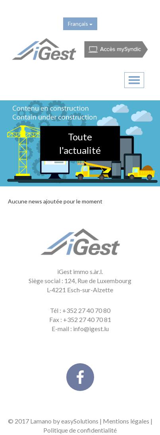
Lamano (41, 421)
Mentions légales (126, 421)
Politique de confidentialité (80, 430)
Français (80, 23)
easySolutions (79, 421)
